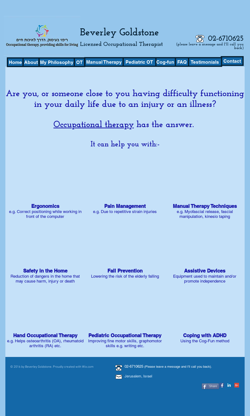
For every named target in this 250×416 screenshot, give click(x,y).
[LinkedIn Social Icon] (229, 385)
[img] (45, 254)
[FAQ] (182, 62)
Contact (131, 384)
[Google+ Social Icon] (236, 385)
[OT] (79, 62)
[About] (31, 62)
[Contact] (232, 61)
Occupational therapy (93, 125)
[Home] (15, 62)
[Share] (210, 386)
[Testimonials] (205, 62)
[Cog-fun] (165, 62)
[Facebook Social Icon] (221, 385)
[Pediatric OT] (139, 62)
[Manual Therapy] (104, 62)
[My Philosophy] (57, 62)
